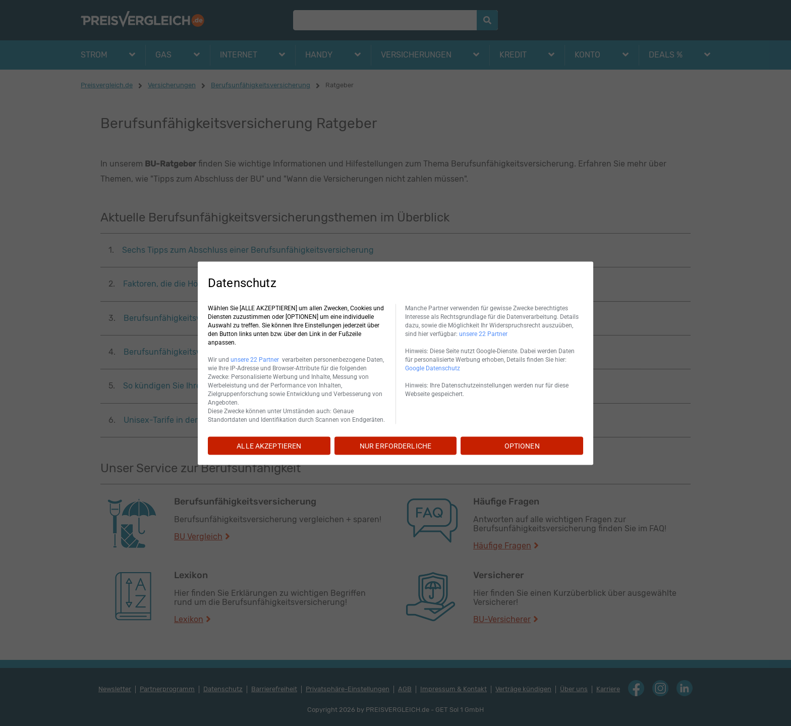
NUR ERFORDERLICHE (395, 445)
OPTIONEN (522, 445)
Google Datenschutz (432, 367)
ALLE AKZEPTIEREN (269, 445)
